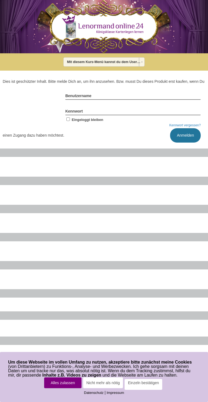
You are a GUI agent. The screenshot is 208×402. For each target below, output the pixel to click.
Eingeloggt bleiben (84, 120)
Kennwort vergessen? (185, 125)
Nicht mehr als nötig (103, 383)
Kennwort (74, 111)
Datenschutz (93, 393)
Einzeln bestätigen (143, 383)
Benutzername (78, 96)
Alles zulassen (63, 383)
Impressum (115, 393)
